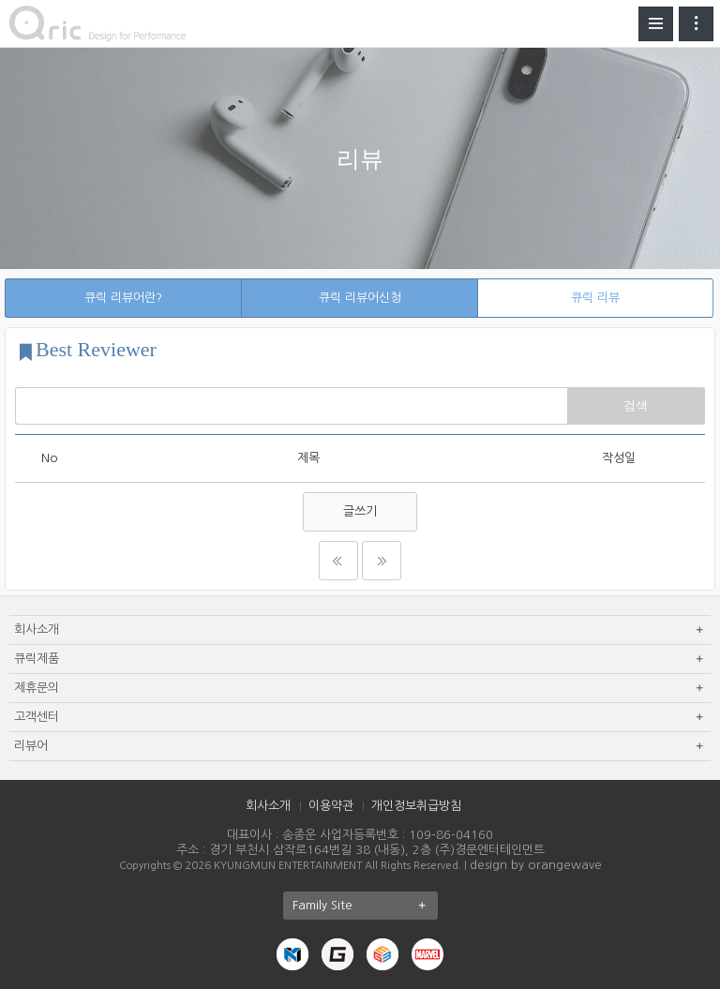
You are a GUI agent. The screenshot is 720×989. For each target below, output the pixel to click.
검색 (635, 405)
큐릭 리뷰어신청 (360, 298)
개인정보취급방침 (416, 806)
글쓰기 (360, 511)
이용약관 (330, 806)
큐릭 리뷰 (595, 298)
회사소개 (268, 806)
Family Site (365, 906)
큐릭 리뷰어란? (123, 298)
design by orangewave (536, 865)
